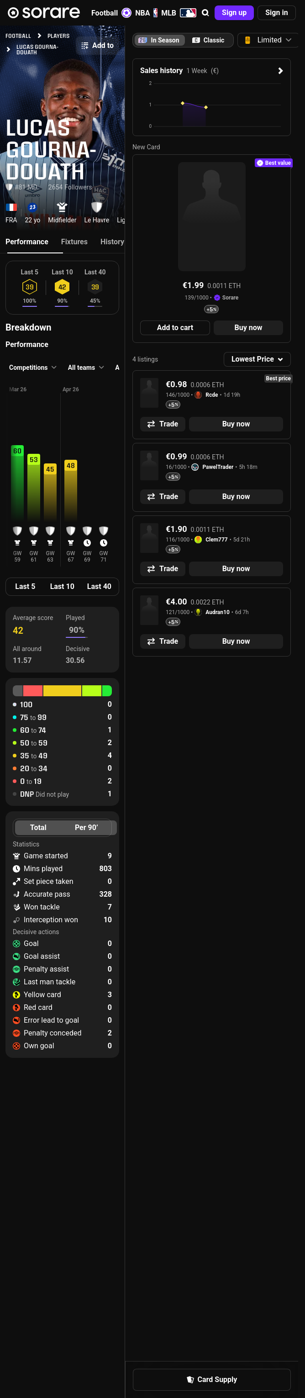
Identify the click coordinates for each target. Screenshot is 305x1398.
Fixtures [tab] (74, 241)
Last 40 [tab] (99, 586)
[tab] (208, 40)
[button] (205, 13)
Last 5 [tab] (25, 586)
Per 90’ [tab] (86, 827)
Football (111, 13)
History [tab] (112, 241)
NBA (146, 12)
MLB (178, 12)
